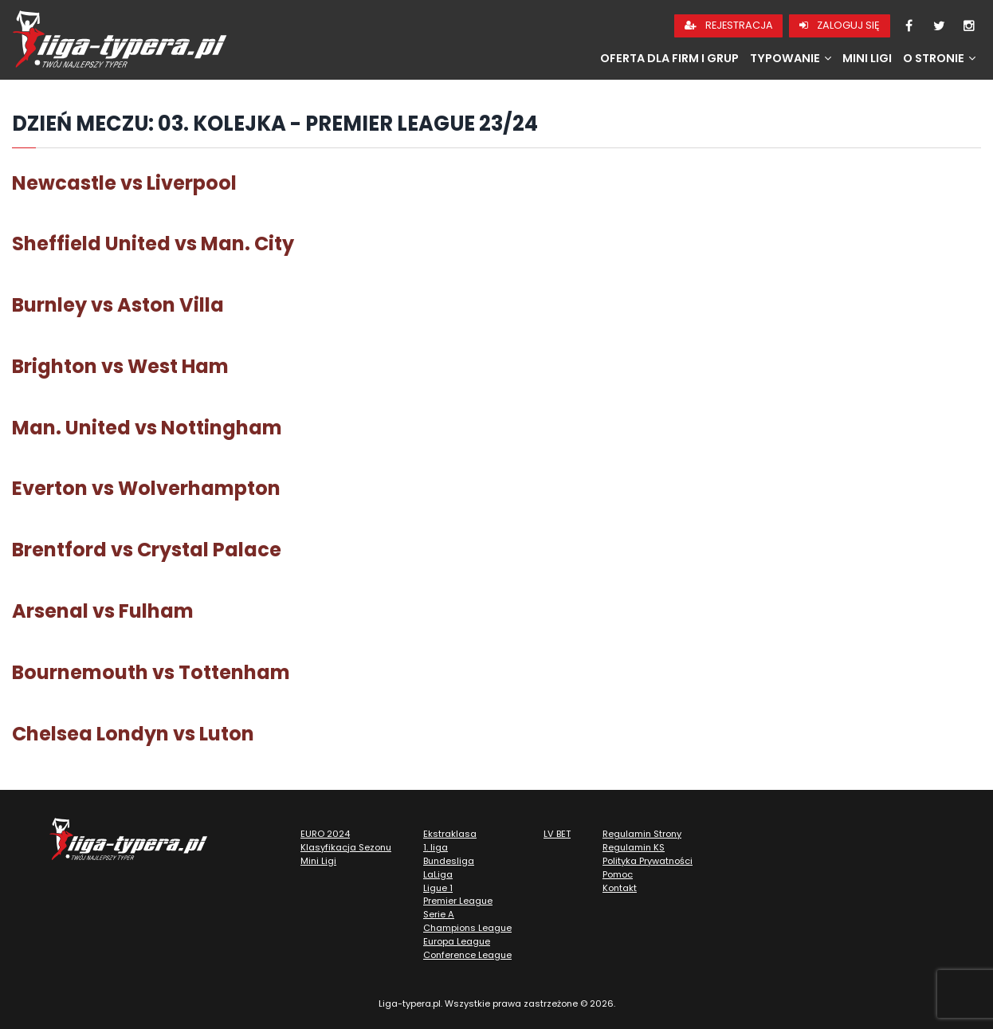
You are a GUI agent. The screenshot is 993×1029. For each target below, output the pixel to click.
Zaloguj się (839, 25)
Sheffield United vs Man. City (153, 243)
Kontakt (619, 888)
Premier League (458, 900)
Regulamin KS (633, 847)
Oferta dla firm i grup (669, 58)
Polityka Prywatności (647, 860)
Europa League (456, 941)
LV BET (557, 833)
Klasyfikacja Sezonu (345, 847)
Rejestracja (729, 25)
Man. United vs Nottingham (147, 427)
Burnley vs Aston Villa (118, 305)
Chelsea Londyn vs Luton (133, 734)
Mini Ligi (867, 58)
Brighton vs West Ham (120, 366)
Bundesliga (448, 860)
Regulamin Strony (641, 833)
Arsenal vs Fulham (103, 611)
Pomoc (617, 874)
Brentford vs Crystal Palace (146, 549)
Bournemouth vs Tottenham (151, 672)
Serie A (438, 914)
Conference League (467, 954)
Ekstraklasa (450, 833)
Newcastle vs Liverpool (124, 183)
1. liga (435, 847)
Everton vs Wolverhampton (146, 488)
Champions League (467, 927)
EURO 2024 (325, 833)
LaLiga (438, 874)
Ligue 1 (438, 888)
